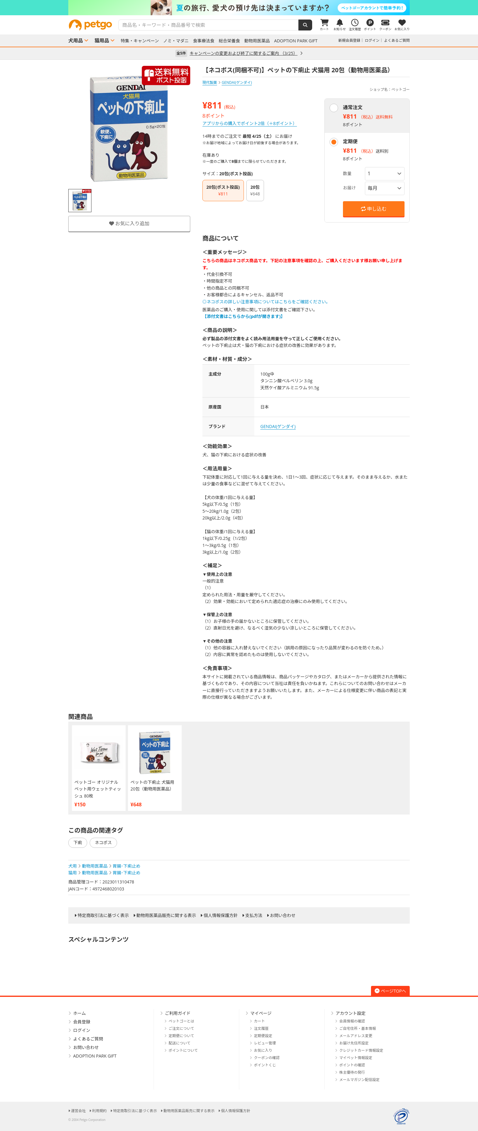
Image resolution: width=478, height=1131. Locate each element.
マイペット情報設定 (355, 1057)
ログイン (372, 40)
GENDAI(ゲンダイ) (278, 426)
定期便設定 (263, 1035)
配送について (180, 1043)
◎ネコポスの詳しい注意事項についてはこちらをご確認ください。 (266, 302)
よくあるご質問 (397, 40)
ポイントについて (183, 1050)
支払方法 (253, 915)
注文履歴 (261, 1028)
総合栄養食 (229, 41)
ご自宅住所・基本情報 (357, 1028)
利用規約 (99, 1110)
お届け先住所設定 (354, 1043)
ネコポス (103, 842)
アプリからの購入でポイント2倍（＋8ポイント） (249, 123)
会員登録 (81, 1022)
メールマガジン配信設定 (359, 1079)
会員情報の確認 (352, 1021)
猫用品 (102, 40)
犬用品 (75, 40)
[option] (239, 7)
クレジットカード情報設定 (361, 1050)
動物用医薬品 (257, 41)
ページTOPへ (390, 991)
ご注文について (181, 1028)
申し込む (374, 208)
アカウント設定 (351, 1013)
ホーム (79, 1013)
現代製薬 (209, 82)
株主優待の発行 (352, 1072)
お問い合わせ (282, 915)
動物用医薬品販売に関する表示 (166, 915)
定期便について (181, 1035)
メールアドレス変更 (355, 1035)
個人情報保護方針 (221, 915)
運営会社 (78, 1110)
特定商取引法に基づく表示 (103, 915)
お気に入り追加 (129, 223)
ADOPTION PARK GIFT (295, 41)
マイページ (261, 1013)
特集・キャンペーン (140, 41)
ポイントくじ (265, 1065)
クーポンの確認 (267, 1057)
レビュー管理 (265, 1043)
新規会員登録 (349, 40)
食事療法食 (203, 41)
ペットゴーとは (181, 1021)
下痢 (77, 842)
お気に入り (263, 1050)
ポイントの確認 (352, 1065)
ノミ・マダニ (176, 41)
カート (259, 1021)
